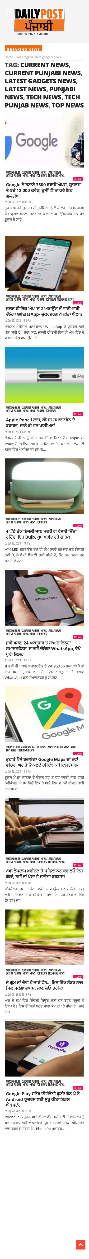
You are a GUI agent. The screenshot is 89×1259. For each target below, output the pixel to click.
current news (44, 64)
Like (78, 179)
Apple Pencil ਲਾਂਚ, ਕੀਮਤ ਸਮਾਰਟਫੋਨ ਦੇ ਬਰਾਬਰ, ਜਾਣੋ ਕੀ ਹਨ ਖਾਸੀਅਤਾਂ (40, 422)
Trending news (56, 175)
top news (68, 105)
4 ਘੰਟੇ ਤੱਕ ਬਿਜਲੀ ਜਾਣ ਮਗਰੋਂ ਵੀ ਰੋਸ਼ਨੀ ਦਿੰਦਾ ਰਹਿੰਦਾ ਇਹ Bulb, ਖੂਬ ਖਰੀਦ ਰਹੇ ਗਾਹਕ (41, 534)
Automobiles (13, 172)
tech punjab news (42, 101)
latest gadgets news (40, 80)
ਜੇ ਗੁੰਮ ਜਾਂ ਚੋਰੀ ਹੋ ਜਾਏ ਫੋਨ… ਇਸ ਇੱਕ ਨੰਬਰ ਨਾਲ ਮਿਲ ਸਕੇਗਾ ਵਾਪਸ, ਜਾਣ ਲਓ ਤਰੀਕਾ (44, 985)
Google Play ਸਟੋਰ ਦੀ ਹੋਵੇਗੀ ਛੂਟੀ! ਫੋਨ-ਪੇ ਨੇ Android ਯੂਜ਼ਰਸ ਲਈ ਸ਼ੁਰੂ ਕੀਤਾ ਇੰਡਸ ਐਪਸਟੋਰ (43, 1099)
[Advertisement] (44, 1187)
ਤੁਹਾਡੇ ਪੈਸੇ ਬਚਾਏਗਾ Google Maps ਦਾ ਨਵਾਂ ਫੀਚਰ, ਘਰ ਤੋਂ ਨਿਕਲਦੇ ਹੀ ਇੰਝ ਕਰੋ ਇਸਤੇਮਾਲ (42, 762)
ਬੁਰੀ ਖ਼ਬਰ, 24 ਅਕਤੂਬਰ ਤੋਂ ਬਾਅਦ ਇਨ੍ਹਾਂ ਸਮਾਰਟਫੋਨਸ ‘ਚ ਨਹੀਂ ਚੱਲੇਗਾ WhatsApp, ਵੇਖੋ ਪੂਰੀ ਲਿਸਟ (43, 648)
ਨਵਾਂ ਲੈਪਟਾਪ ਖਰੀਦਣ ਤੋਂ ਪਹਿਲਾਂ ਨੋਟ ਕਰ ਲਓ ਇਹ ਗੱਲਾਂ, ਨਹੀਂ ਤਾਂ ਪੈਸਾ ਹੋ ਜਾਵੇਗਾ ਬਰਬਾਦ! (44, 873)
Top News (42, 175)
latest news (25, 88)
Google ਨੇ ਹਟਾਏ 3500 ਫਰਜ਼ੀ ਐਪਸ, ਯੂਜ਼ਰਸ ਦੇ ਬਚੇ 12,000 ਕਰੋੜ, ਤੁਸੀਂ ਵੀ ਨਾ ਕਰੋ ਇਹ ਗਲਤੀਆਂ (43, 190)
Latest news (54, 172)
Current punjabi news (34, 172)
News (32, 175)
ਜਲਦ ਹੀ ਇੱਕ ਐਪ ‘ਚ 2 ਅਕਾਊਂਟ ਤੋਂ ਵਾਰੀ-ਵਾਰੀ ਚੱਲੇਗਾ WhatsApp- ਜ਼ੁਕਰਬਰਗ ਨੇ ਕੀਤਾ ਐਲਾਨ (44, 311)
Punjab (40, 299)
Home (9, 57)
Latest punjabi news (17, 175)
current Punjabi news (43, 72)
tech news (43, 97)
